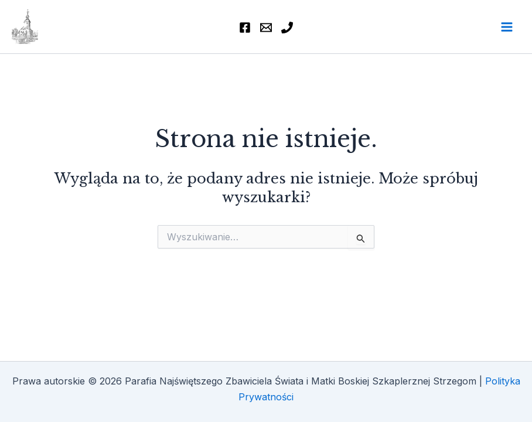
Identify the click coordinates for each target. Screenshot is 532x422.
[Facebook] (245, 27)
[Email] (266, 27)
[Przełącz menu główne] (506, 26)
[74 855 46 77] (287, 27)
